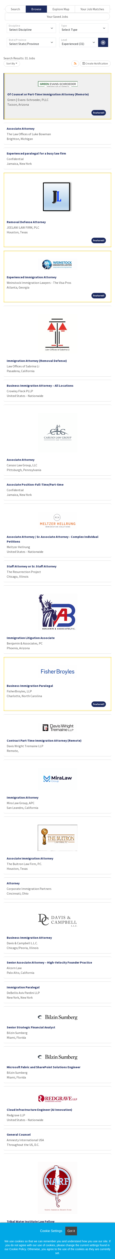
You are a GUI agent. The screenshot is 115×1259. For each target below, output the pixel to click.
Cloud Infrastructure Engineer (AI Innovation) (39, 1110)
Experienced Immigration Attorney (31, 277)
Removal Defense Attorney (26, 222)
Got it (71, 1231)
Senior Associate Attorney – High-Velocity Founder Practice (49, 962)
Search (15, 9)
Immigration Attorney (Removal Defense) (37, 361)
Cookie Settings (51, 1231)
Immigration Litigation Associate (31, 638)
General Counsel (19, 1134)
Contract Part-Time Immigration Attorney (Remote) (44, 740)
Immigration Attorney (22, 797)
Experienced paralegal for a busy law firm (36, 153)
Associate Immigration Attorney (30, 858)
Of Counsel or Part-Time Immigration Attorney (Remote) (48, 94)
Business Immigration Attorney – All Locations (40, 385)
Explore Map (60, 9)
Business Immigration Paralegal (30, 686)
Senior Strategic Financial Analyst (31, 1027)
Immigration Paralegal (23, 987)
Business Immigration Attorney (29, 938)
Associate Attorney (20, 128)
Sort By (10, 63)
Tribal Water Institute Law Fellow (30, 1221)
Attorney (13, 883)
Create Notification (95, 63)
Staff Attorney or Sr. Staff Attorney (31, 566)
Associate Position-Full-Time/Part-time (35, 484)
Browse (36, 9)
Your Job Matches (92, 9)
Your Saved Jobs (57, 17)
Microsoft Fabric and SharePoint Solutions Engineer (43, 1067)
